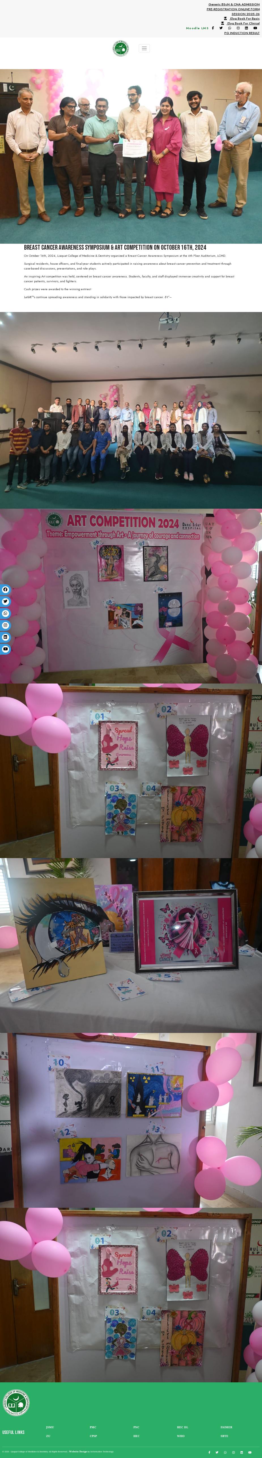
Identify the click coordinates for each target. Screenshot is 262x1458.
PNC (136, 1427)
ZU (48, 1436)
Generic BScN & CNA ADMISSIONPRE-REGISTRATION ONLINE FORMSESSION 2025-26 (233, 9)
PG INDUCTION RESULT (242, 33)
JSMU (50, 1427)
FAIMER (226, 1427)
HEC (136, 1436)
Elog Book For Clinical (239, 23)
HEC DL (182, 1427)
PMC (93, 1427)
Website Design (78, 1451)
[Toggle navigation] (144, 48)
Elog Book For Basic (241, 18)
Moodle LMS (197, 28)
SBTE (224, 1436)
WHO (181, 1436)
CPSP (93, 1436)
